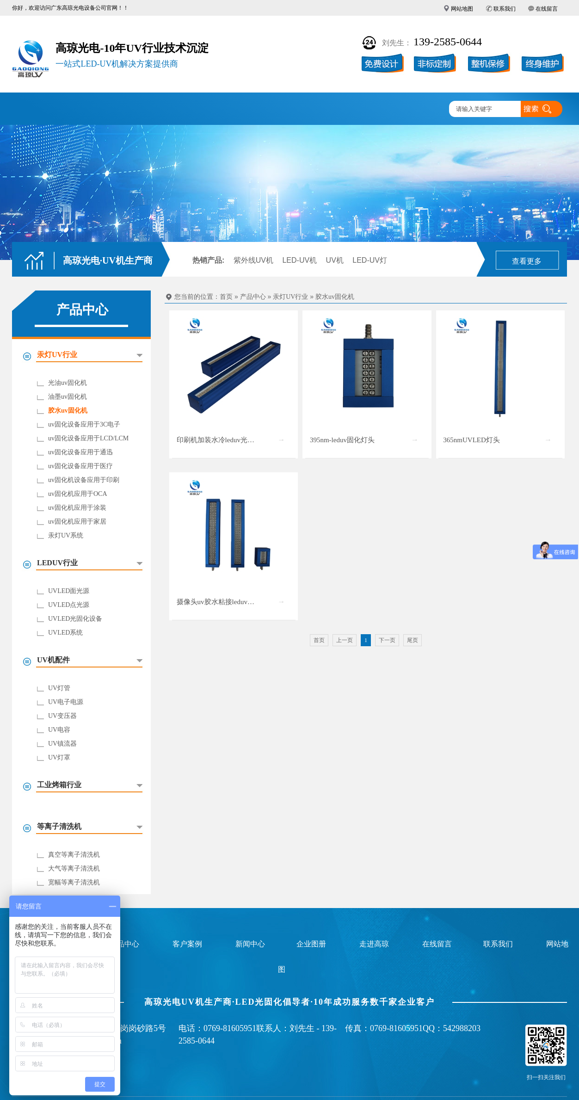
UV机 (335, 260)
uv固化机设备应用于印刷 (83, 479)
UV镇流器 (62, 743)
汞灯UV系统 (65, 535)
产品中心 (147, 109)
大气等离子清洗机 (74, 868)
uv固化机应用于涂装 (77, 507)
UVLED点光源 (68, 604)
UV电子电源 (65, 701)
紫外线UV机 (253, 260)
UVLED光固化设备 (75, 618)
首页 (226, 296)
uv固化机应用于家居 (77, 521)
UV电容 (59, 729)
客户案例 (201, 109)
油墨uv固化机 (67, 396)
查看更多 (527, 261)
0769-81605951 (229, 1028)
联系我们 (504, 9)
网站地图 (462, 9)
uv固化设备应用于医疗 (80, 466)
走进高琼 (364, 109)
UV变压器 (62, 715)
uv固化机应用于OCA (77, 493)
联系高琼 (418, 109)
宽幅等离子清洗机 (74, 882)
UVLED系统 (65, 632)
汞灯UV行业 (290, 296)
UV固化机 (93, 109)
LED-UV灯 (369, 260)
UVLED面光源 (68, 590)
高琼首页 (39, 109)
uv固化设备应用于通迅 (80, 452)
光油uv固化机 (67, 382)
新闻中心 (310, 109)
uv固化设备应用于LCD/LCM (88, 438)
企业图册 (256, 109)
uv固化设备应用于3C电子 (84, 424)
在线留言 (547, 9)
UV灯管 (59, 688)
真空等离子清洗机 (74, 854)
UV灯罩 (59, 757)
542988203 (461, 1028)
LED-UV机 (299, 260)
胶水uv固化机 (67, 410)
